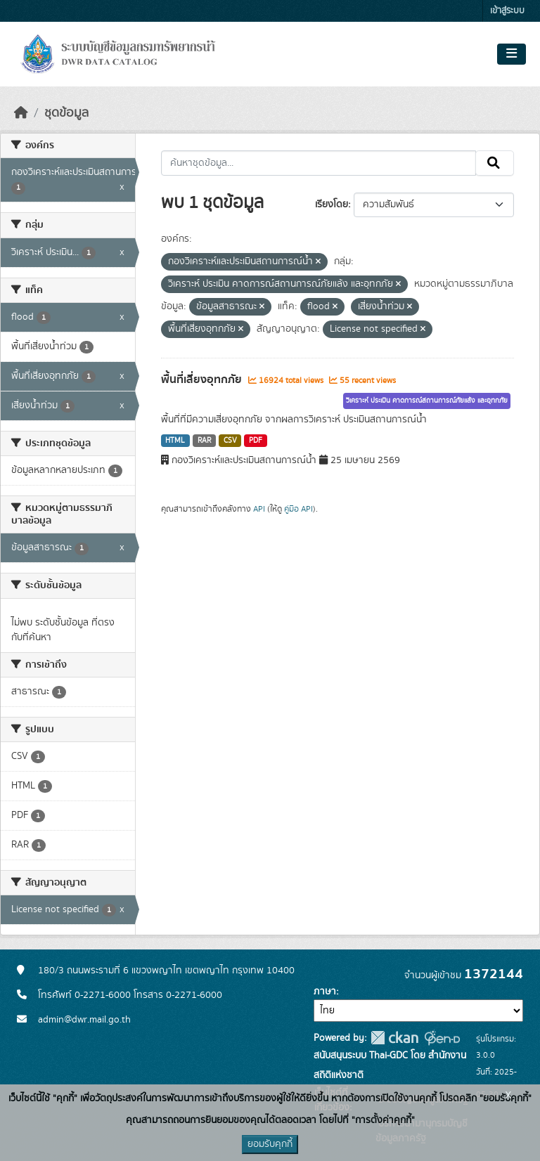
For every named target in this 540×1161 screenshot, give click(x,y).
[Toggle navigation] (511, 54)
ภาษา (325, 992)
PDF (255, 440)
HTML (175, 440)
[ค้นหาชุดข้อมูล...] (319, 163)
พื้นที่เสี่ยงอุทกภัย (203, 379)
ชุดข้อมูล (66, 113)
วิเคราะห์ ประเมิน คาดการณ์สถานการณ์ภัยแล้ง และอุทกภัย (427, 401)
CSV (230, 440)
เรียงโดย (331, 204)
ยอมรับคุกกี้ (270, 1144)
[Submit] (494, 163)
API (259, 508)
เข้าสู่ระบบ (507, 11)
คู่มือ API (298, 508)
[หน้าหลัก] (21, 113)
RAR (204, 440)
